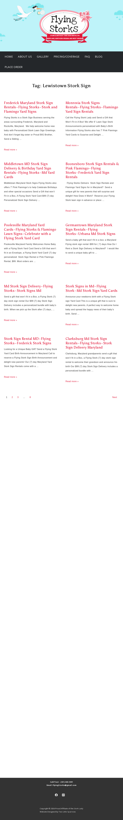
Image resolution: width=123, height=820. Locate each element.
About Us (25, 56)
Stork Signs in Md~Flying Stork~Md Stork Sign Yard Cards (92, 288)
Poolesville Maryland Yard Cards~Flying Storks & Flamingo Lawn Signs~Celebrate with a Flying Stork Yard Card (30, 231)
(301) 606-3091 (66, 782)
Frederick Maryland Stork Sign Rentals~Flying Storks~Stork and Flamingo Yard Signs (30, 107)
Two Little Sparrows (67, 812)
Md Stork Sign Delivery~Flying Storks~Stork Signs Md (28, 288)
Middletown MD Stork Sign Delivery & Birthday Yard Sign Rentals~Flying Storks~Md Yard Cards (29, 170)
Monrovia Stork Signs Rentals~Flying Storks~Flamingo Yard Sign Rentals (92, 107)
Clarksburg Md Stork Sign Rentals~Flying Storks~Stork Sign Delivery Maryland (89, 343)
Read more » (10, 150)
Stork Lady (78, 808)
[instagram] (63, 795)
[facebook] (56, 795)
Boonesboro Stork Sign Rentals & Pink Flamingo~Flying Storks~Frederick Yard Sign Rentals (92, 170)
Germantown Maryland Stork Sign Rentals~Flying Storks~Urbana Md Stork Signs (91, 229)
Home (9, 56)
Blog (98, 56)
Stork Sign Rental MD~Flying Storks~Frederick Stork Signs (27, 341)
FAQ (87, 56)
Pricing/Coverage (67, 56)
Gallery (43, 56)
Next (114, 397)
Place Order (14, 67)
